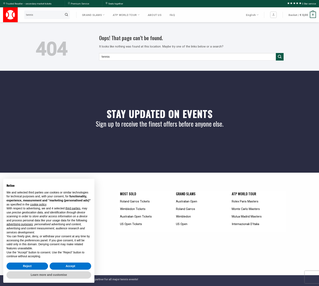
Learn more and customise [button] (49, 274)
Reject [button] (27, 266)
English (252, 15)
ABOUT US (155, 15)
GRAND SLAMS (93, 15)
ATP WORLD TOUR (126, 15)
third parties (72, 208)
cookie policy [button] (38, 204)
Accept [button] (70, 266)
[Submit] (66, 14)
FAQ (172, 15)
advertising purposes (20, 224)
